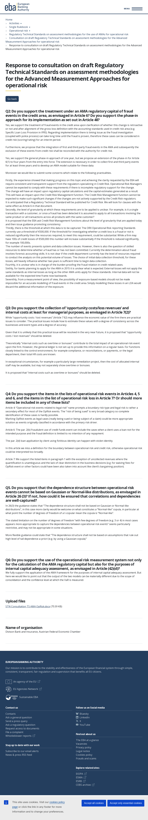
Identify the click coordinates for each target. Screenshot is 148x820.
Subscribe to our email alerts (22, 751)
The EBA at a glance (87, 740)
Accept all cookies (94, 803)
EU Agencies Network (22, 689)
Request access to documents (22, 728)
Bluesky (84, 713)
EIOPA (79, 773)
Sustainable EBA (22, 697)
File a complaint (14, 732)
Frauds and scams (86, 758)
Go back (12, 99)
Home (9, 19)
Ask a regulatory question (20, 724)
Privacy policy (83, 747)
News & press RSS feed (19, 754)
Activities (14, 23)
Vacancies (81, 743)
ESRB (79, 781)
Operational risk (18, 30)
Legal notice (83, 751)
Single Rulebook (18, 27)
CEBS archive (83, 784)
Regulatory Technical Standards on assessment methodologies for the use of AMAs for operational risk (68, 34)
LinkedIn (85, 717)
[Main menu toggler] (132, 8)
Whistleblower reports (18, 735)
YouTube (85, 724)
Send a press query (16, 721)
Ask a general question (19, 717)
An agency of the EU (21, 681)
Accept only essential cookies (126, 803)
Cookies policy (84, 754)
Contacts (11, 713)
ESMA (79, 777)
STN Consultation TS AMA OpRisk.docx (28, 606)
